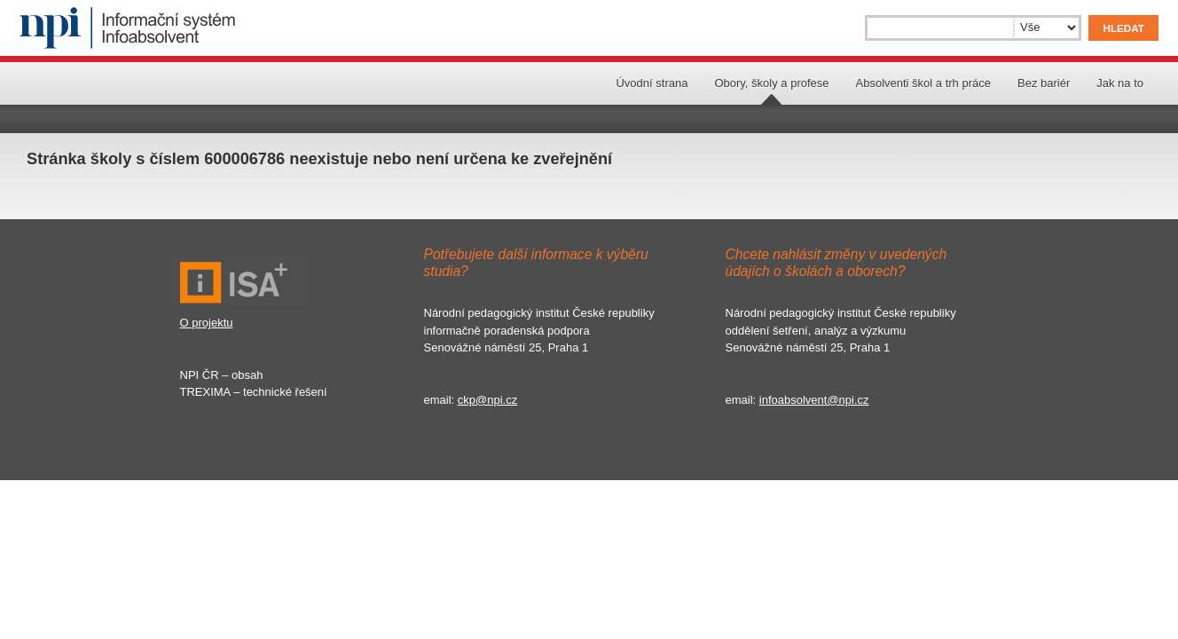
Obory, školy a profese (771, 83)
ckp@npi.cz (487, 399)
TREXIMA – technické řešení (253, 391)
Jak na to (1119, 83)
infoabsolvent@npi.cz (814, 399)
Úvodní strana (651, 83)
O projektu (206, 322)
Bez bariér (1043, 83)
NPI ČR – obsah (221, 375)
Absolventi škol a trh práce (923, 83)
